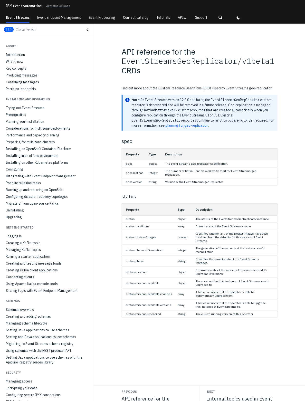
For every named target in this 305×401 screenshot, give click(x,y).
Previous (129, 391)
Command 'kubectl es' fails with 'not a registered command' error (43, 270)
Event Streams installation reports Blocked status (44, 236)
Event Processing (102, 17)
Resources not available (24, 229)
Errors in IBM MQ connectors (27, 377)
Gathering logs (17, 222)
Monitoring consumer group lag (29, 89)
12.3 (9, 29)
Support (201, 17)
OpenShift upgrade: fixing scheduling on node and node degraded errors (47, 344)
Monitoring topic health (23, 82)
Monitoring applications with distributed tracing (42, 96)
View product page (58, 6)
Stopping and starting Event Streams (34, 150)
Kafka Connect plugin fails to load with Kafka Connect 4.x (47, 393)
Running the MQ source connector (31, 36)
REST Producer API (20, 190)
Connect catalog (136, 17)
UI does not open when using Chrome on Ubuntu (42, 287)
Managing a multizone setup (27, 143)
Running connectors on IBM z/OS (30, 49)
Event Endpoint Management (59, 17)
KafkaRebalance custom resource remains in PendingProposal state (39, 368)
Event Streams (17, 17)
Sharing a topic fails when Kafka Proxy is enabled (43, 384)
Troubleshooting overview (26, 215)
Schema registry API (21, 196)
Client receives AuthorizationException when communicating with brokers (40, 321)
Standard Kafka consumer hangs (30, 261)
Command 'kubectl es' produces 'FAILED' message (44, 280)
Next (211, 391)
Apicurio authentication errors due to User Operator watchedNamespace (45, 356)
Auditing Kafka (17, 102)
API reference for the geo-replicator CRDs (40, 176)
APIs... (182, 17)
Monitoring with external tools (29, 109)
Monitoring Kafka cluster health (30, 75)
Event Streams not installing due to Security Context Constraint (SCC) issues (46, 309)
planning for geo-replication (186, 125)
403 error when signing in (25, 300)
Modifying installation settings (29, 116)
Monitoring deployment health (29, 68)
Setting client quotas (22, 136)
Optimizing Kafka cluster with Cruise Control (39, 123)
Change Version (26, 29)
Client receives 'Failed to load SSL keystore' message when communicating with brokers (46, 333)
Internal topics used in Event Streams (34, 183)
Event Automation (24, 6)
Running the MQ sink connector (29, 42)
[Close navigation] (87, 29)
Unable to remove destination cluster (34, 293)
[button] (220, 17)
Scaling (11, 130)
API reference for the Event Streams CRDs (38, 169)
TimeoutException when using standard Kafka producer (41, 252)
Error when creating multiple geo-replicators (40, 243)
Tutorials (163, 17)
